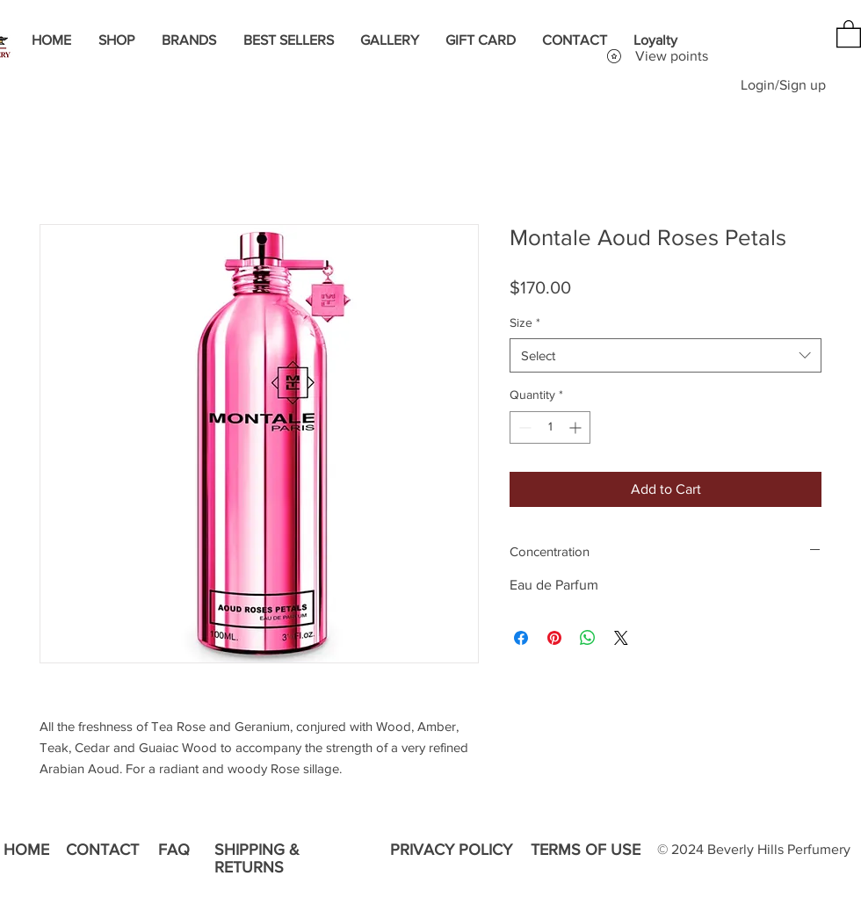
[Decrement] (523, 427)
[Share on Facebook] (521, 637)
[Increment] (577, 427)
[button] (848, 32)
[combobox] (665, 355)
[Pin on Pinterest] (554, 637)
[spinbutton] (550, 427)
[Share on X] (621, 637)
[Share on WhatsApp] (587, 637)
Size (525, 322)
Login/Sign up (783, 84)
